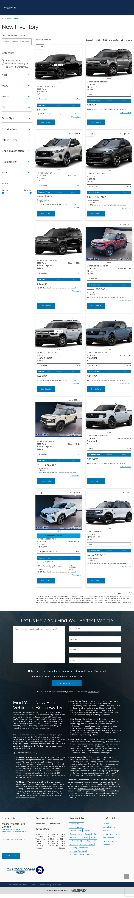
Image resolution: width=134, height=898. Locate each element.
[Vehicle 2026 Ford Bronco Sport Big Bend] (109, 61)
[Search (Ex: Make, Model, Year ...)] (16, 41)
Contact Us (11, 856)
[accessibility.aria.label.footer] (79, 890)
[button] (74, 117)
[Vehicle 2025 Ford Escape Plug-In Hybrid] (58, 512)
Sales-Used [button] (54, 823)
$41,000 (5, 190)
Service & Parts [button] (42, 829)
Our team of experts (21, 735)
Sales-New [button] (40, 823)
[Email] (95, 660)
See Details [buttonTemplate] (46, 122)
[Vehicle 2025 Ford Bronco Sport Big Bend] (109, 244)
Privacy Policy (93, 692)
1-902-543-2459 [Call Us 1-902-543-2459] (17, 839)
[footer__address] (17, 831)
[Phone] (95, 650)
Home (4, 18)
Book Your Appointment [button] (67, 683)
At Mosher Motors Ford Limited (91, 789)
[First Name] (95, 629)
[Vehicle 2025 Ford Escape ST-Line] (58, 152)
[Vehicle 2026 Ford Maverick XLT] (109, 331)
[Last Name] (95, 639)
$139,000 (28, 190)
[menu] (128, 7)
